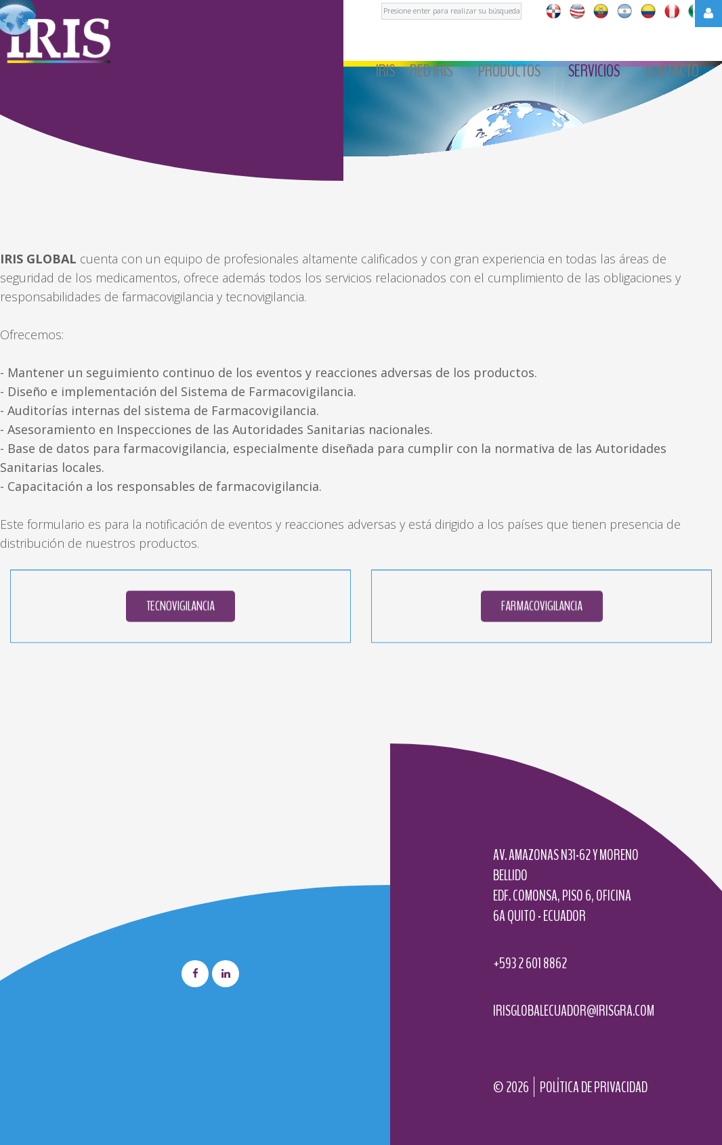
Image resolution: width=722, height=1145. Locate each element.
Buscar (381, 0)
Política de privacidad (593, 1087)
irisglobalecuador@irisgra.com (573, 1011)
